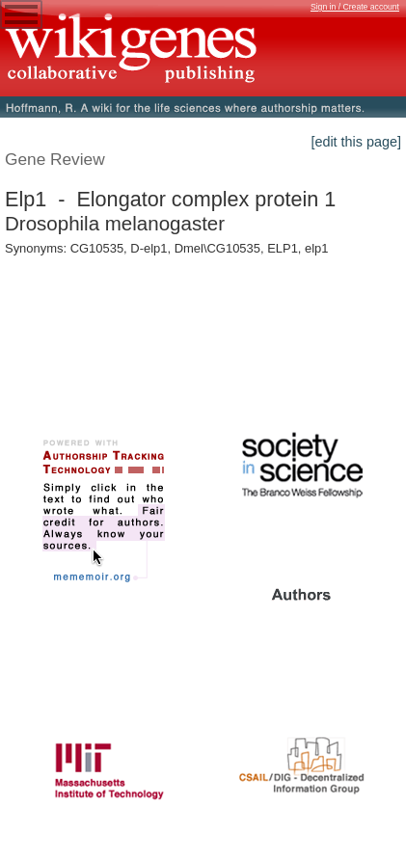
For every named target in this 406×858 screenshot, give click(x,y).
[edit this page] (356, 141)
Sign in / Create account (355, 7)
